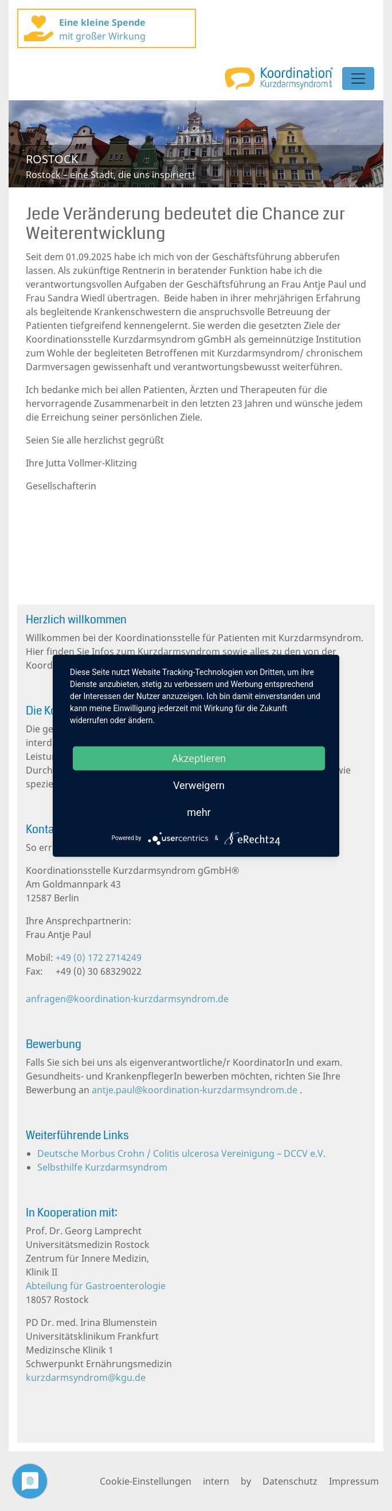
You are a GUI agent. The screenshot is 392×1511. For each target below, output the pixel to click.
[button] (37, 143)
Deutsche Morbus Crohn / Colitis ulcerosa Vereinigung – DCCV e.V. (181, 1153)
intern (216, 1481)
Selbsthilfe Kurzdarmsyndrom (102, 1167)
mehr (198, 812)
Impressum (354, 1481)
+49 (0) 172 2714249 (97, 957)
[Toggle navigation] (358, 78)
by (246, 1481)
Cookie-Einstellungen (145, 1481)
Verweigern (199, 785)
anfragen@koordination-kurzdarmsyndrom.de (127, 998)
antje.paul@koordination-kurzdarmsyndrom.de (194, 1090)
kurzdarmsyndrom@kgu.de (86, 1377)
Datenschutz (289, 1481)
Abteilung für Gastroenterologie (96, 1286)
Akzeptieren (199, 758)
